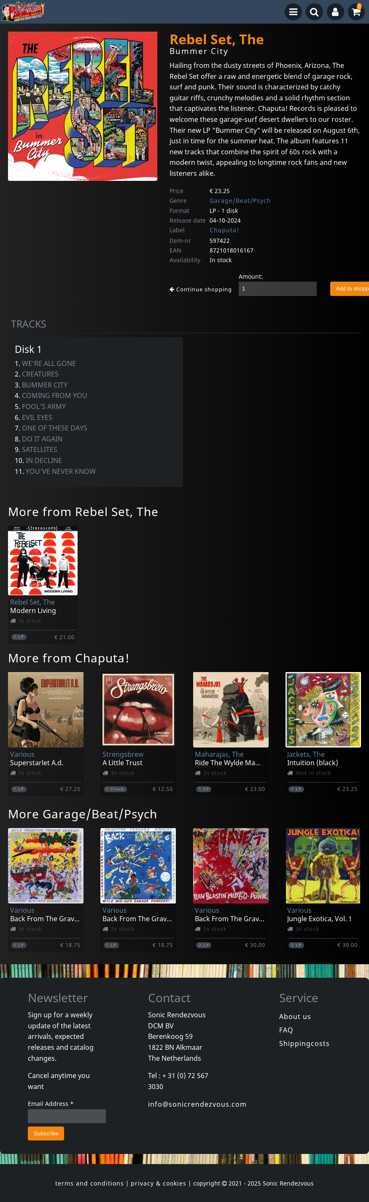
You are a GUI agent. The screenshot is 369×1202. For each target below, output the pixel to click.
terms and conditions (89, 1183)
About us (295, 1016)
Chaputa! (224, 230)
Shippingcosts (304, 1043)
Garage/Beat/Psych (240, 200)
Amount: (251, 276)
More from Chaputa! (69, 658)
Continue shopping (201, 289)
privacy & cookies (158, 1183)
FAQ (286, 1030)
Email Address (51, 1104)
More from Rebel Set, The (83, 511)
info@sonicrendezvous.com (197, 1104)
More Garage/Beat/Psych (82, 814)
